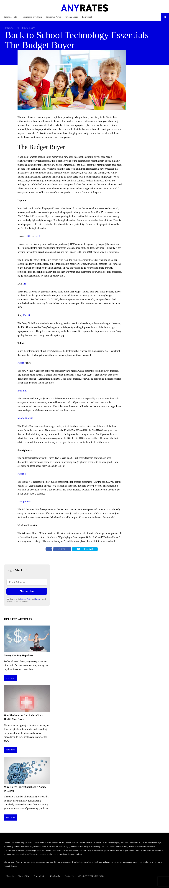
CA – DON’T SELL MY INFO (91, 876)
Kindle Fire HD (25, 418)
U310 (28, 236)
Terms (37, 599)
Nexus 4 (22, 473)
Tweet (85, 549)
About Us (10, 876)
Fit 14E (27, 315)
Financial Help (10, 17)
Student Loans (28, 28)
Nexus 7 (22, 362)
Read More (10, 678)
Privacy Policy (26, 599)
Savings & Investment (32, 17)
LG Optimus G (25, 501)
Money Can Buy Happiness (18, 655)
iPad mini (22, 390)
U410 (37, 236)
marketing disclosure (93, 862)
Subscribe (27, 591)
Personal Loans (71, 17)
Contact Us (69, 876)
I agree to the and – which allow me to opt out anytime (26, 600)
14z (24, 283)
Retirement (87, 17)
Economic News (53, 17)
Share (58, 549)
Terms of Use (23, 876)
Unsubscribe (55, 876)
